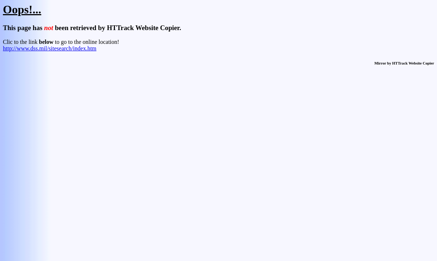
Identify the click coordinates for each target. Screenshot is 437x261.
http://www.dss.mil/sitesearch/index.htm (49, 48)
